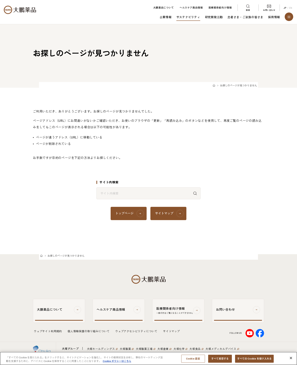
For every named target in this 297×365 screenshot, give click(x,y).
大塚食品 (195, 348)
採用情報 (274, 17)
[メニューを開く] (289, 17)
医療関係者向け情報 (220, 7)
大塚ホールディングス (101, 348)
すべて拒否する (220, 361)
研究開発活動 (214, 17)
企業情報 (166, 17)
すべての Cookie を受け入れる (254, 361)
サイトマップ (171, 331)
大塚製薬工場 (144, 348)
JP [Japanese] (285, 8)
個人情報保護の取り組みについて (89, 331)
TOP (214, 85)
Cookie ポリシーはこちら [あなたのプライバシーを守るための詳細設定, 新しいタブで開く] (117, 363)
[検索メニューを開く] (248, 8)
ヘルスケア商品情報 (191, 7)
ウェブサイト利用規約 (48, 331)
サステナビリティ (188, 17)
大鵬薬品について (163, 7)
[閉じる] (291, 360)
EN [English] (290, 8)
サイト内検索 (109, 182)
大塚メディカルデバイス (221, 348)
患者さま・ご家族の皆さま (245, 17)
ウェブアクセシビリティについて (136, 331)
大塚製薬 (125, 348)
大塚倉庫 (163, 348)
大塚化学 (179, 348)
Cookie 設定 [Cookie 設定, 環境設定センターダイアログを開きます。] (193, 361)
